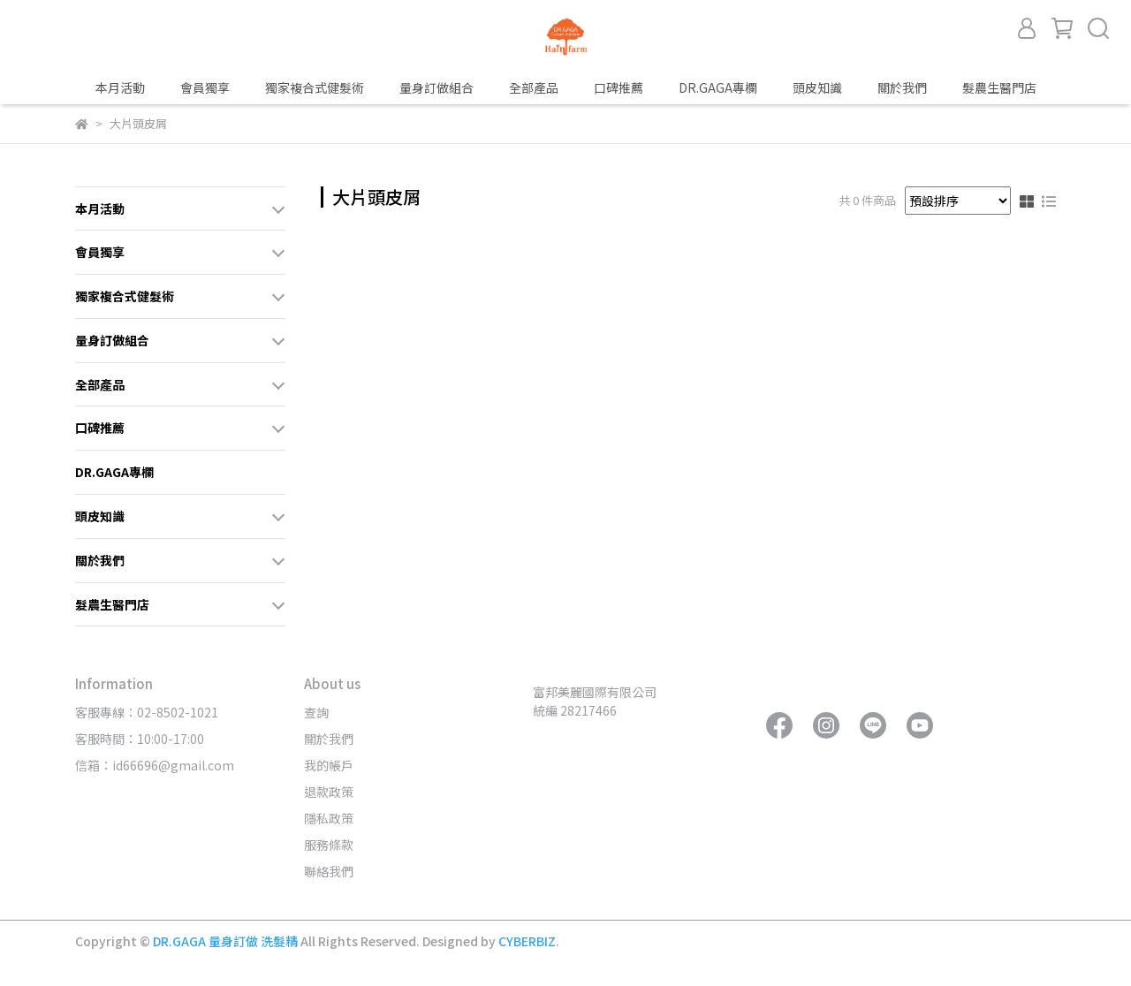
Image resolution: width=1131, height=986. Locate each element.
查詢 (316, 712)
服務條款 (328, 844)
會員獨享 (205, 87)
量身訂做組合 (436, 87)
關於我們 (328, 738)
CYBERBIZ (527, 941)
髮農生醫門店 (999, 87)
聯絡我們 (328, 871)
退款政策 (328, 791)
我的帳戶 (328, 765)
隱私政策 (328, 818)
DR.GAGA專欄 (718, 87)
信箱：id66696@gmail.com (154, 765)
